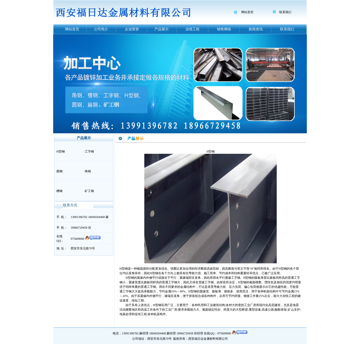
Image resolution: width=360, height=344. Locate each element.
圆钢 (59, 171)
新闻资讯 (256, 29)
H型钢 (60, 151)
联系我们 (285, 12)
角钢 (88, 171)
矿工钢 (89, 191)
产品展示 (161, 29)
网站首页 (247, 12)
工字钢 (89, 151)
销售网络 (224, 29)
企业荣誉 (132, 29)
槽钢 (59, 191)
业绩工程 (192, 29)
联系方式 (70, 205)
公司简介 (101, 29)
